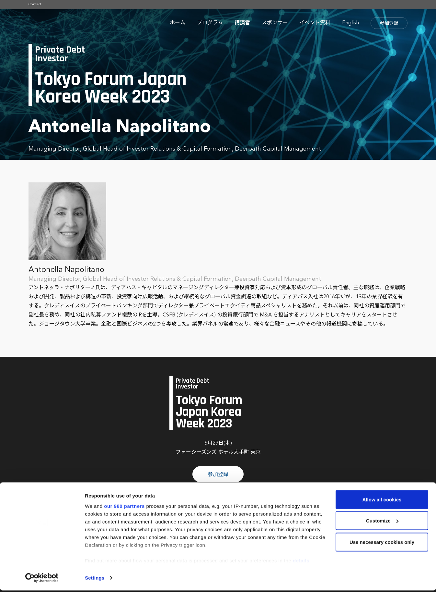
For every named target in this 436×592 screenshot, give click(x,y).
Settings (94, 579)
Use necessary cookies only (382, 543)
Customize (382, 522)
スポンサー (275, 23)
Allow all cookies (382, 501)
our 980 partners (124, 507)
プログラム (210, 23)
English (350, 23)
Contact (35, 4)
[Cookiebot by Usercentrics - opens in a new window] (42, 579)
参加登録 (389, 23)
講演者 (242, 23)
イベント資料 (314, 23)
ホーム (177, 23)
